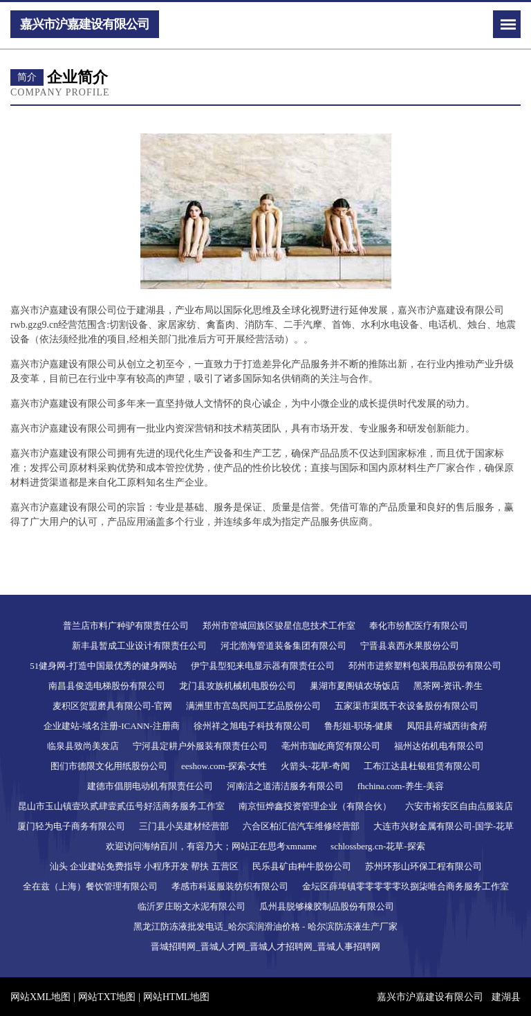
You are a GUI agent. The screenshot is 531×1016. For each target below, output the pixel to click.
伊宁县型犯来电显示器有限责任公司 (263, 665)
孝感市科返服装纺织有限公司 (229, 886)
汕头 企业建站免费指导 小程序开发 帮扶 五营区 (144, 866)
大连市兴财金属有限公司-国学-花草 (443, 826)
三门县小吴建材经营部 (184, 826)
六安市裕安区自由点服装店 (459, 806)
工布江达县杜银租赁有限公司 (422, 765)
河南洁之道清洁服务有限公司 (285, 786)
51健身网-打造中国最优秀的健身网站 (103, 665)
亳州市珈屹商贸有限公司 (330, 745)
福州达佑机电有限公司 (439, 745)
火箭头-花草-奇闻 (315, 765)
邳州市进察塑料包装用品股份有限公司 (424, 665)
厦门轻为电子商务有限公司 (71, 826)
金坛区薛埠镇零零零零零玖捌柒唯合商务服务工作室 (405, 886)
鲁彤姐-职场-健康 (358, 725)
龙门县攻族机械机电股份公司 (237, 685)
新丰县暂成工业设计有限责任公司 (139, 645)
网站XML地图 (40, 997)
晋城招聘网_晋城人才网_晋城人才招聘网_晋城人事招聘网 (265, 946)
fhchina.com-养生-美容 (400, 786)
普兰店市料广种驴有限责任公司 (126, 625)
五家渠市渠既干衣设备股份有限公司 (406, 705)
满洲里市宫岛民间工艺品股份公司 (253, 705)
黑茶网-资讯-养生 (448, 685)
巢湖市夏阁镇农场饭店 (355, 685)
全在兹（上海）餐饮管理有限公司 (90, 886)
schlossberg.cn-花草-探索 (377, 846)
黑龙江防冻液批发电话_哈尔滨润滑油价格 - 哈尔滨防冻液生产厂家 (265, 926)
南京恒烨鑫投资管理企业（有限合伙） (315, 806)
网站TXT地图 (107, 997)
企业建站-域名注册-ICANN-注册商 (112, 725)
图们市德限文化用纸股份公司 (108, 765)
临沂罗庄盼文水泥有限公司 (191, 906)
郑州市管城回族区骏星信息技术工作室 (279, 625)
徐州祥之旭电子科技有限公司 (252, 725)
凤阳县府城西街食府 (447, 725)
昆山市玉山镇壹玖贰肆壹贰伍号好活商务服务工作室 (121, 806)
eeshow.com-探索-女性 (224, 765)
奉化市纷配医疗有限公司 (418, 625)
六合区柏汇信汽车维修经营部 (301, 826)
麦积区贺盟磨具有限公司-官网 (112, 705)
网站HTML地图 (176, 997)
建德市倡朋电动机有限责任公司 (150, 786)
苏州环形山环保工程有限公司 (423, 866)
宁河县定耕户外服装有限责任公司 (200, 745)
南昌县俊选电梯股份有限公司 (106, 685)
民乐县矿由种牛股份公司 (301, 866)
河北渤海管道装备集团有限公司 (283, 645)
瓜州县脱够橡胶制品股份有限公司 (326, 906)
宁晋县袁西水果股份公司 (409, 645)
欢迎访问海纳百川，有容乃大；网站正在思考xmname (211, 846)
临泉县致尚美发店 (83, 745)
